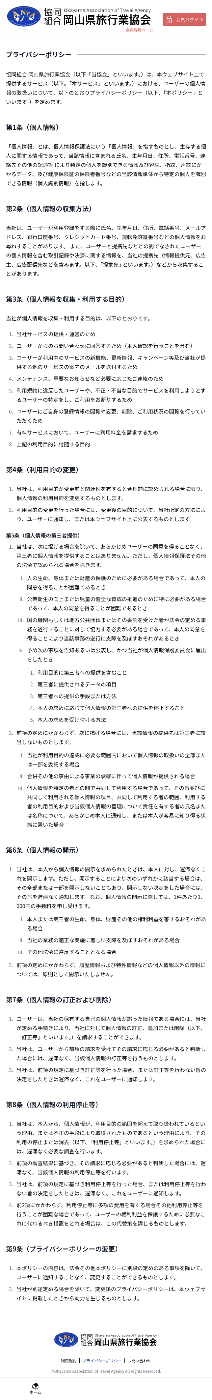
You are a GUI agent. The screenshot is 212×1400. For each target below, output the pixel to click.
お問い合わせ (139, 1360)
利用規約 (69, 1360)
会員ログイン (184, 19)
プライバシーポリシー (102, 1360)
